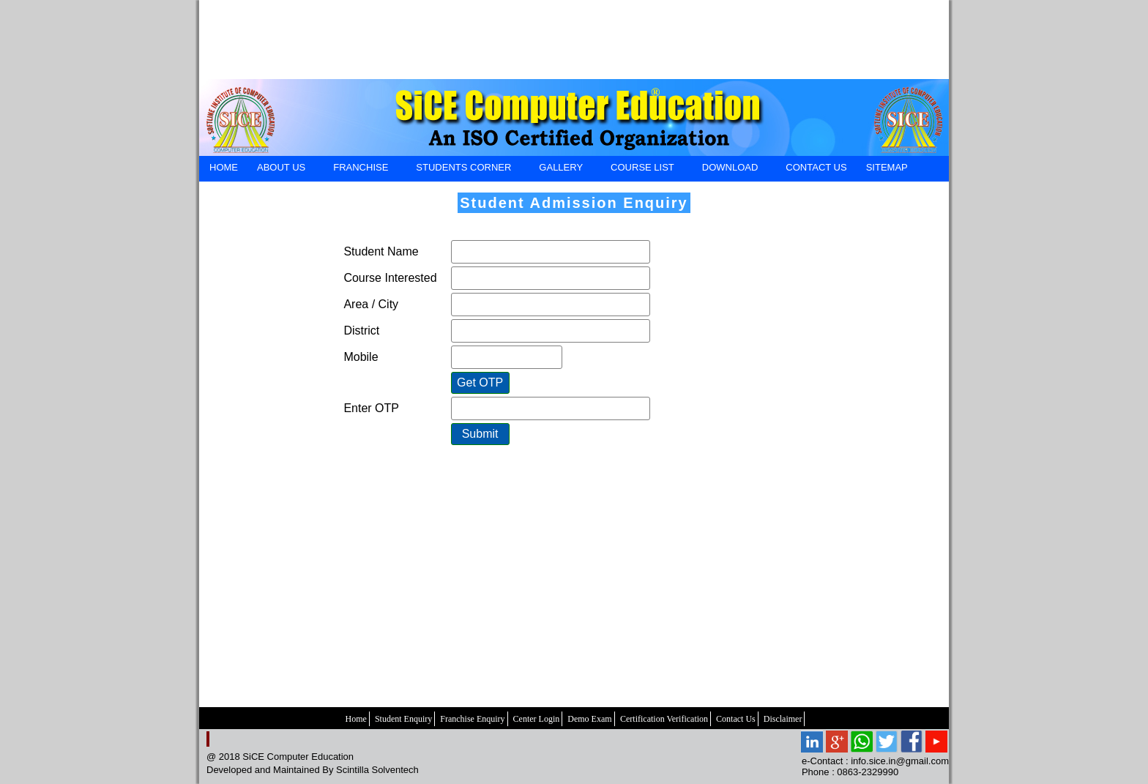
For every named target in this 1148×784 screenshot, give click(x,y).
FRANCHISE (360, 170)
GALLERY (560, 170)
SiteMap (887, 167)
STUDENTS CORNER (463, 170)
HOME (223, 167)
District (361, 330)
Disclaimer (783, 719)
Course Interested (389, 278)
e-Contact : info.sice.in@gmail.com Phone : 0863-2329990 (875, 766)
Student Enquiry (403, 719)
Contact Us (736, 719)
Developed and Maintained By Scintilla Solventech (312, 769)
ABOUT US (280, 170)
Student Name (380, 251)
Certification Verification (664, 719)
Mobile (360, 357)
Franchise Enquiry (472, 719)
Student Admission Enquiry (574, 203)
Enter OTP (371, 408)
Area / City (370, 304)
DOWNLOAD (730, 170)
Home (356, 719)
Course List (642, 170)
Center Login (536, 719)
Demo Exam (589, 719)
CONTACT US (816, 167)
